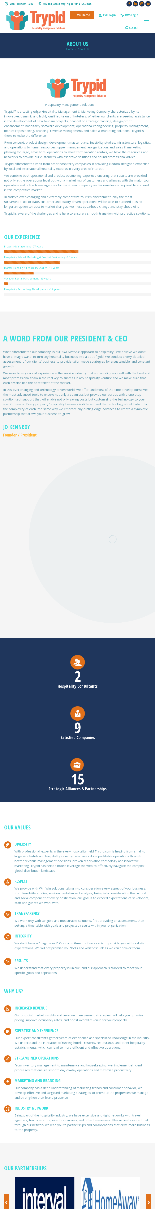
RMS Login (129, 15)
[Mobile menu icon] (146, 20)
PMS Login (107, 15)
